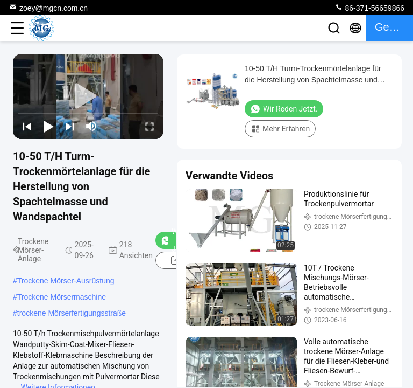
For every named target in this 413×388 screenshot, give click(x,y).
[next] (70, 126)
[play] (88, 96)
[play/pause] (48, 126)
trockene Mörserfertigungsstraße (71, 313)
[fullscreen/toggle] (149, 126)
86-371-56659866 (369, 7)
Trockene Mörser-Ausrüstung (66, 280)
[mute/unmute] (91, 126)
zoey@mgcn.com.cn (48, 7)
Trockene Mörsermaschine (61, 297)
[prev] (27, 126)
